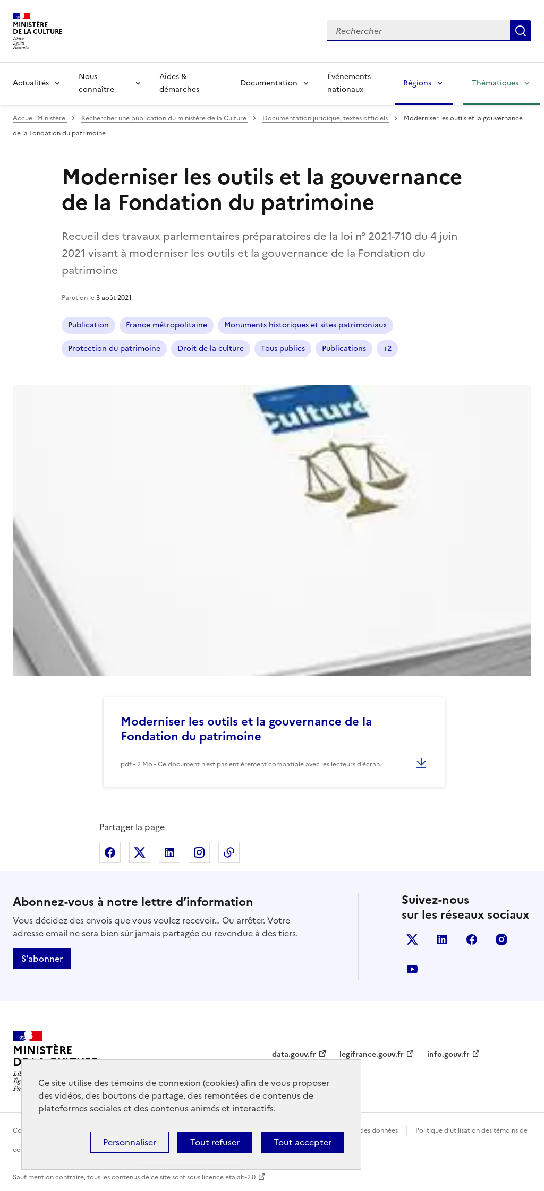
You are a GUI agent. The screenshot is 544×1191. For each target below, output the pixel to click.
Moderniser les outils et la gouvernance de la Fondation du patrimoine (246, 729)
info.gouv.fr (448, 1054)
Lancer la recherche (520, 30)
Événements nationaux (349, 83)
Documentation (269, 83)
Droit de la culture (210, 348)
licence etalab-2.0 (229, 1177)
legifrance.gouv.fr (371, 1054)
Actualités (31, 83)
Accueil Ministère (40, 118)
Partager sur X (139, 852)
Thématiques (495, 83)
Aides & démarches (179, 83)
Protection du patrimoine (114, 348)
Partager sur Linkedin (169, 852)
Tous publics (283, 348)
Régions (417, 83)
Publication (88, 325)
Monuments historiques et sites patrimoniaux (305, 325)
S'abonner (42, 958)
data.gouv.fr (294, 1054)
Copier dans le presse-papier (229, 852)
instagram (501, 939)
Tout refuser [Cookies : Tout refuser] (215, 1142)
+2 (387, 348)
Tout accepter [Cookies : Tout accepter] (303, 1142)
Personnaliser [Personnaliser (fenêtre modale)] (129, 1142)
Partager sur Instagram (199, 852)
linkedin (442, 939)
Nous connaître (96, 83)
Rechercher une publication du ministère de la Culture (164, 118)
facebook (471, 939)
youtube (412, 969)
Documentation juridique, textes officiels (325, 118)
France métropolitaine (166, 325)
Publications (344, 348)
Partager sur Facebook (110, 852)
